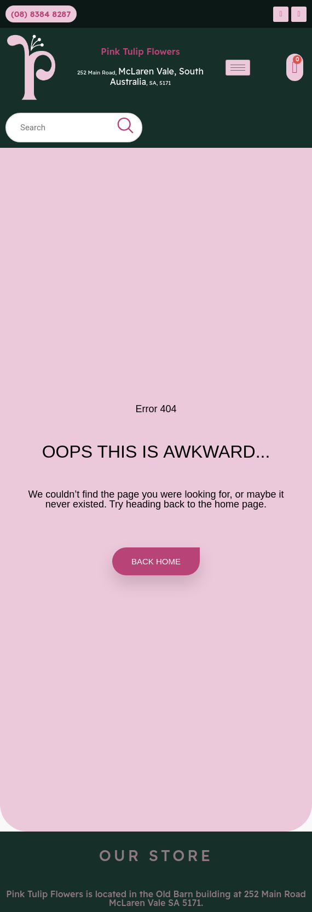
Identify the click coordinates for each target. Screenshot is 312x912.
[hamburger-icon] (238, 68)
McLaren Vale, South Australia (157, 76)
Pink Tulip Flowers (140, 51)
